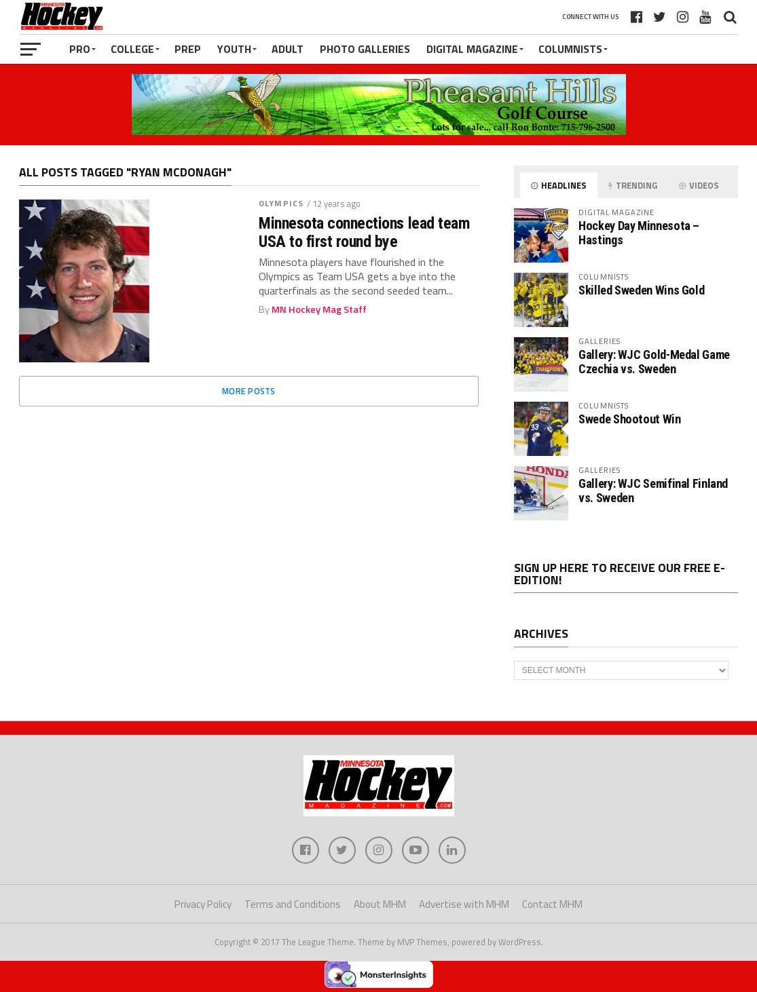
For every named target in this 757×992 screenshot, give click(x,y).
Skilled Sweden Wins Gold (641, 290)
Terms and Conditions (292, 904)
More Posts (249, 391)
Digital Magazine (472, 49)
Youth (234, 49)
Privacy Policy (203, 904)
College (132, 49)
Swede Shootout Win (629, 419)
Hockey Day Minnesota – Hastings (638, 232)
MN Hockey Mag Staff (319, 309)
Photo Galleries (365, 49)
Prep (187, 49)
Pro (79, 49)
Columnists (570, 49)
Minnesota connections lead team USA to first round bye (364, 232)
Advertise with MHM (464, 904)
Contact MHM (552, 904)
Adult (287, 49)
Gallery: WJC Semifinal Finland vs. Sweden (653, 490)
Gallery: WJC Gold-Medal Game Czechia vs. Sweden (654, 361)
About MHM (380, 904)
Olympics (281, 203)
